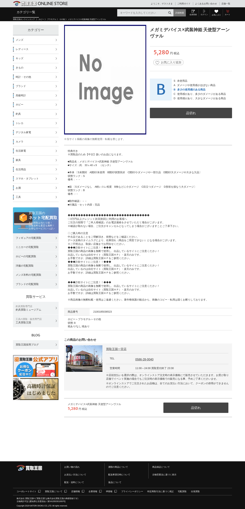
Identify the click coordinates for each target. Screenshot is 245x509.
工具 (18, 196)
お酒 (18, 187)
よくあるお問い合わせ (206, 3)
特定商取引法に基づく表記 (160, 491)
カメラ (19, 141)
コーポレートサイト (26, 491)
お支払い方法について (75, 474)
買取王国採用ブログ (27, 344)
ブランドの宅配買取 (27, 284)
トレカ (19, 123)
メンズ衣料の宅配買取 (28, 274)
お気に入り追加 (168, 62)
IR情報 (109, 491)
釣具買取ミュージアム (28, 308)
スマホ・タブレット (27, 178)
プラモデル (51, 19)
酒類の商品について (118, 467)
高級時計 (21, 95)
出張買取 (195, 491)
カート (227, 15)
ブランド (21, 86)
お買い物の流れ (72, 467)
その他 (62, 19)
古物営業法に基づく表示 (164, 474)
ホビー (41, 19)
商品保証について (161, 467)
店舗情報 (75, 491)
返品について (114, 482)
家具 (18, 160)
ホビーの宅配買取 (26, 256)
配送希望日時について (119, 474)
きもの (19, 67)
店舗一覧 (225, 3)
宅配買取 (182, 491)
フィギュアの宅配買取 (28, 237)
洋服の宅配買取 (25, 265)
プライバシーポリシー (132, 491)
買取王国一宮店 (116, 349)
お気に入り (216, 15)
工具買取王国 (29, 321)
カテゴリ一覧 (26, 12)
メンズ (19, 39)
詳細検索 (179, 13)
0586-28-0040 (144, 359)
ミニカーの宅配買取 (27, 247)
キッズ (19, 58)
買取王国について (53, 491)
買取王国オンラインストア (24, 19)
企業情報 (93, 491)
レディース (22, 49)
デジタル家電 (23, 132)
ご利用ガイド (183, 3)
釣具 (18, 113)
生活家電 (21, 150)
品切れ (191, 113)
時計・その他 (23, 76)
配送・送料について (74, 482)
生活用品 (21, 169)
